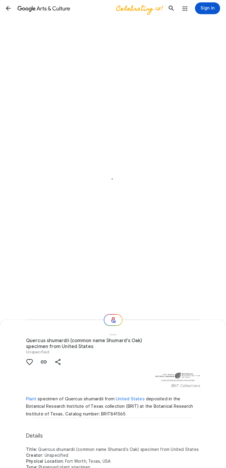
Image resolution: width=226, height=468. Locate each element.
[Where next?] (113, 320)
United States (130, 399)
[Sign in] (207, 8)
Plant (31, 399)
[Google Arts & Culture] (90, 8)
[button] (8, 8)
